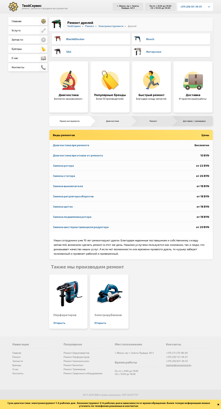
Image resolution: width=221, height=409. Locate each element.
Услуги (29, 30)
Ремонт (16, 356)
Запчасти (29, 40)
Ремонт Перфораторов (76, 356)
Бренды (29, 49)
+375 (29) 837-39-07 (177, 361)
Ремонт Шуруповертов (76, 352)
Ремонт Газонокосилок (76, 361)
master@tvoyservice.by (178, 365)
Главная (29, 21)
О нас (29, 58)
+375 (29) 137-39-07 (191, 6)
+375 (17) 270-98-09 (177, 352)
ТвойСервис (32, 5)
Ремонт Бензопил (73, 365)
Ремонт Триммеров (74, 369)
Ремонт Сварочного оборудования (83, 373)
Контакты (29, 67)
